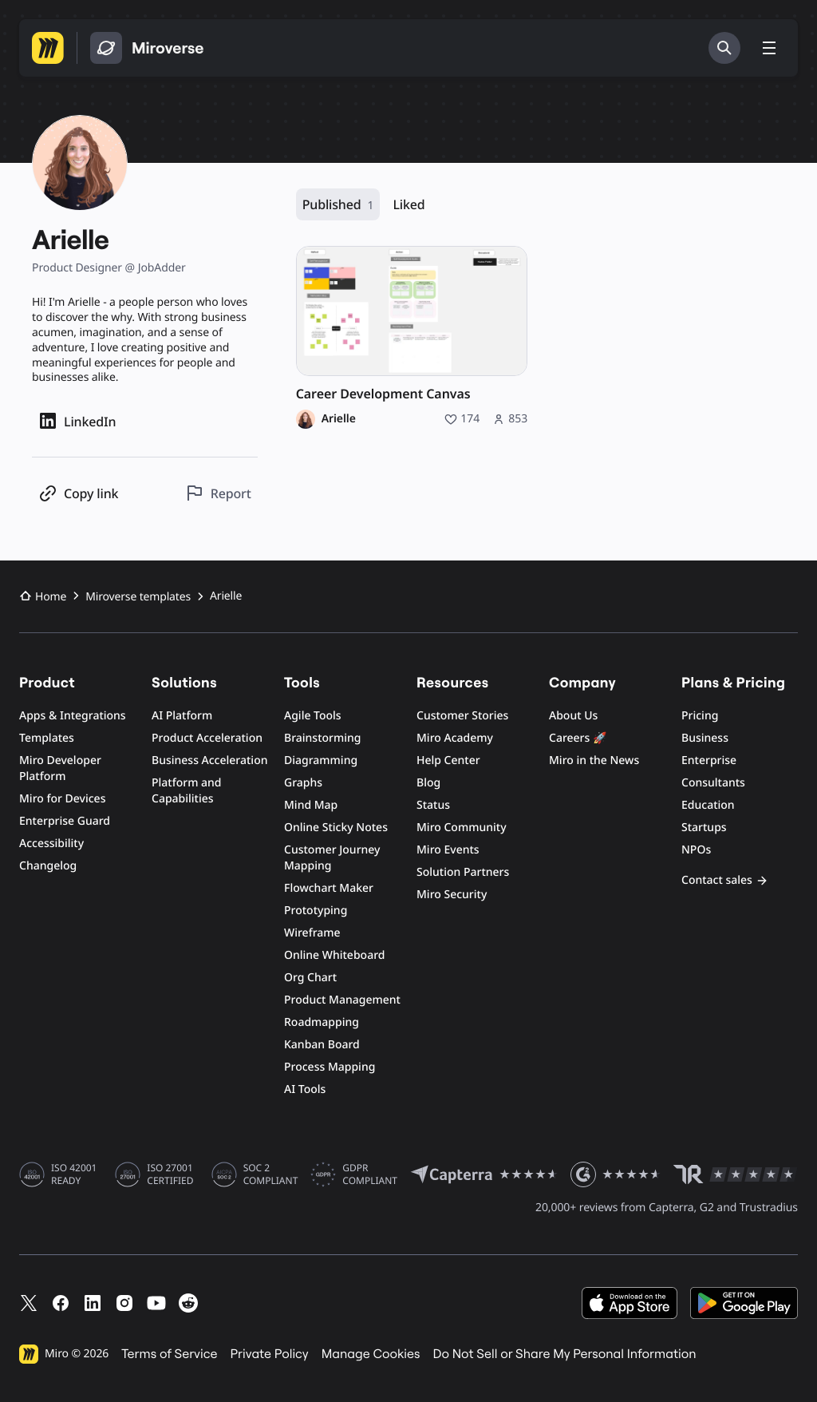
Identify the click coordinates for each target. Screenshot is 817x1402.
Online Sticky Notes (336, 827)
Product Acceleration (207, 738)
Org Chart (310, 977)
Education (708, 805)
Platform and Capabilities (187, 790)
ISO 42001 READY (74, 1174)
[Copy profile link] (78, 493)
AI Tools (305, 1089)
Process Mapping (329, 1067)
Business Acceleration (209, 760)
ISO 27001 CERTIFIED (170, 1174)
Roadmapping (321, 1022)
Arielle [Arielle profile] (339, 419)
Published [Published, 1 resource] (338, 205)
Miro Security (451, 894)
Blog (428, 782)
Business (704, 738)
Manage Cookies (371, 1354)
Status (433, 805)
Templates (46, 738)
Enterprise (708, 760)
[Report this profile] (218, 493)
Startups (704, 827)
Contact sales (724, 880)
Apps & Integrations (72, 715)
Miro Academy (454, 738)
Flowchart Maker (328, 888)
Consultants (713, 782)
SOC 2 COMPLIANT (270, 1174)
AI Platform (182, 715)
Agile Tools (312, 715)
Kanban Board (322, 1044)
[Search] (724, 48)
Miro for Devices (62, 798)
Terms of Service (169, 1354)
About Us (573, 715)
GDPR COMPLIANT (369, 1174)
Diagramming (320, 760)
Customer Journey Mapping (332, 857)
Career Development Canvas (383, 394)
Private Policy (270, 1354)
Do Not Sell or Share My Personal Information (564, 1354)
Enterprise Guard (64, 821)
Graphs (303, 782)
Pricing (699, 715)
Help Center (448, 760)
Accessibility (51, 843)
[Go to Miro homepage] (48, 48)
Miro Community (461, 827)
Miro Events (448, 849)
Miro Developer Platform (60, 768)
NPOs (696, 849)
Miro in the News (594, 760)
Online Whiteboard (334, 955)
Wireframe (312, 933)
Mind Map (310, 805)
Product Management (342, 1000)
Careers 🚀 (577, 738)
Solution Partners (462, 872)
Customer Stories (462, 715)
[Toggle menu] (769, 48)
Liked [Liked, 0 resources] (408, 204)
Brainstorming (322, 738)
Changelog (48, 865)
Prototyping (315, 910)
